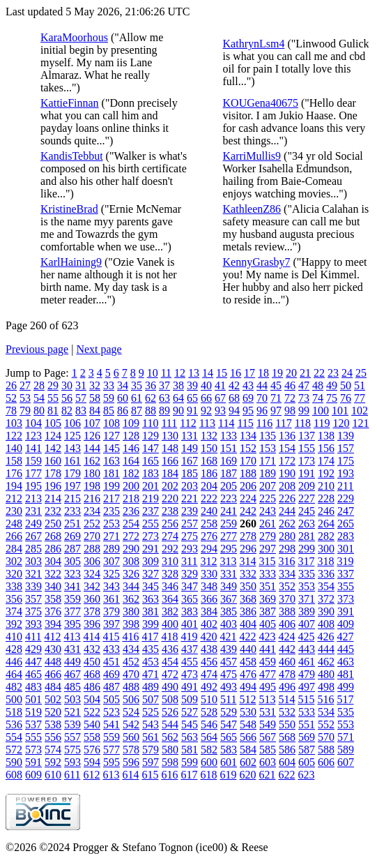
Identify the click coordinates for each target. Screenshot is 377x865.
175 (345, 461)
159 (33, 461)
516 (325, 699)
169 (228, 461)
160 (53, 461)
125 (72, 436)
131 (189, 436)
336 (326, 574)
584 (248, 749)
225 (267, 498)
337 (345, 574)
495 (267, 687)
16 (235, 373)
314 (247, 561)
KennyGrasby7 (257, 262)
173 (306, 461)
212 (14, 498)
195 (33, 486)
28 (39, 385)
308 (131, 561)
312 (208, 561)
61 (136, 398)
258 (209, 523)
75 (331, 398)
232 (53, 511)
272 (131, 536)
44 (262, 385)
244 (287, 511)
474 (209, 674)
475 (228, 674)
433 (111, 649)
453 (150, 662)
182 (131, 473)
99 (303, 410)
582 (209, 749)
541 (111, 724)
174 (326, 461)
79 (25, 410)
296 (248, 549)
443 (306, 649)
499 (345, 687)
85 (108, 410)
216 (92, 498)
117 (283, 423)
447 (33, 662)
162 (92, 461)
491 (189, 687)
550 (287, 724)
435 (150, 649)
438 (209, 649)
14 (207, 373)
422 (247, 636)
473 (189, 674)
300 (326, 549)
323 (72, 574)
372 (326, 599)
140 (14, 448)
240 (209, 511)
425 (306, 636)
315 (267, 561)
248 (14, 523)
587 (306, 749)
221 (189, 498)
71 (276, 398)
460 (287, 662)
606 (326, 762)
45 (276, 385)
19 (277, 373)
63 (164, 398)
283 (345, 536)
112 (188, 423)
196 (53, 486)
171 (267, 461)
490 (170, 687)
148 (170, 448)
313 (228, 561)
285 (33, 549)
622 (286, 775)
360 (92, 599)
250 (53, 523)
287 (72, 549)
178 (53, 473)
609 (33, 775)
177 (33, 473)
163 (111, 461)
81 (53, 410)
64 (178, 398)
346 (170, 586)
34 (122, 385)
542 (131, 724)
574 (53, 749)
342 (92, 586)
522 (92, 712)
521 (72, 712)
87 (136, 410)
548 (248, 724)
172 (287, 461)
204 (209, 486)
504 (92, 699)
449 (72, 662)
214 (53, 498)
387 (267, 611)
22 (319, 373)
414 (91, 636)
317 (306, 561)
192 (326, 473)
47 (303, 385)
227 (306, 498)
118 (303, 423)
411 (33, 636)
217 (111, 498)
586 (287, 749)
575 (72, 749)
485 (72, 687)
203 (189, 486)
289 (111, 549)
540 (92, 724)
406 (287, 624)
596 (131, 762)
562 (170, 737)
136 (287, 436)
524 (131, 712)
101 (340, 410)
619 (228, 775)
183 (150, 473)
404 (248, 624)
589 (345, 749)
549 (267, 724)
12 (179, 373)
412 (52, 636)
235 (111, 511)
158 (14, 461)
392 (14, 624)
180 (92, 473)
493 (228, 687)
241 (228, 511)
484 (53, 687)
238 (170, 511)
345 (150, 586)
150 (209, 448)
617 (188, 775)
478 (287, 674)
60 (122, 398)
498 (326, 687)
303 (33, 561)
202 (170, 486)
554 (14, 737)
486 (92, 687)
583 (228, 749)
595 (111, 762)
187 (228, 473)
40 (206, 385)
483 (33, 687)
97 (276, 410)
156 (326, 448)
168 (209, 461)
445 (345, 649)
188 (248, 473)
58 (94, 398)
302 (14, 561)
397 (111, 624)
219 (150, 498)
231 (33, 511)
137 (306, 436)
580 (170, 749)
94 (234, 410)
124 (53, 436)
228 (326, 498)
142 (53, 448)
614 (130, 775)
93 (220, 410)
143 (72, 448)
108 (111, 423)
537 (33, 724)
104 (33, 423)
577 (111, 749)
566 (248, 737)
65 (192, 398)
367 (228, 599)
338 (14, 586)
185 (189, 473)
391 (345, 611)
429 (33, 649)
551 (306, 724)
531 (267, 712)
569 (306, 737)
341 (72, 586)
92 (206, 410)
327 (150, 574)
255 (150, 523)
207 (267, 486)
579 (150, 749)
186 (209, 473)
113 (207, 423)
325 (111, 574)
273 (150, 536)
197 (72, 486)
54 (39, 398)
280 (287, 536)
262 (287, 523)
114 (226, 423)
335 (306, 574)
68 (234, 398)
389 (306, 611)
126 (92, 436)
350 (248, 586)
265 (345, 523)
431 (72, 649)
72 (289, 398)
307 (111, 561)
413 (71, 636)
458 (248, 662)
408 (326, 624)
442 (287, 649)
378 (92, 611)
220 (170, 498)
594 (92, 762)
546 (209, 724)
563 (189, 737)
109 (131, 423)
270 (92, 536)
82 (66, 410)
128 (131, 436)
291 (150, 549)
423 (267, 636)
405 (267, 624)
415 (110, 636)
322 (53, 574)
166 (170, 461)
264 (326, 523)
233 (72, 511)
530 (248, 712)
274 (170, 536)
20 (291, 373)
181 (111, 473)
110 (150, 423)
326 (131, 574)
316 (286, 561)
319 (345, 561)
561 (150, 737)
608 (14, 775)
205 (228, 486)
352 (287, 586)
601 (228, 762)
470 (131, 674)
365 (189, 599)
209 (306, 486)
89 (164, 410)
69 (248, 398)
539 (72, 724)
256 (170, 523)
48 (317, 385)
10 (152, 373)
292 (170, 549)
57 (80, 398)
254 (131, 523)
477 (267, 674)
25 (361, 373)
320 (14, 574)
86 (122, 410)
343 (111, 586)
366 (209, 599)
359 (72, 599)
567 (267, 737)
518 (14, 712)
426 (325, 636)
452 (131, 662)
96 (262, 410)
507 (150, 699)
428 (14, 649)
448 (53, 662)
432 (92, 649)
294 (209, 549)
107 (92, 423)
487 (111, 687)
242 (248, 511)
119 (322, 423)
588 (326, 749)
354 (326, 586)
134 (248, 436)
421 (228, 636)
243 (267, 511)
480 (326, 674)
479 (306, 674)
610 (53, 775)
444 (326, 649)
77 (359, 398)
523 (111, 712)
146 (131, 448)
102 (359, 410)
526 (170, 712)
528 (209, 712)
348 (209, 586)
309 (150, 561)
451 (111, 662)
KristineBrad (69, 209)
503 (72, 699)
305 (72, 561)
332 (248, 574)
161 (72, 461)
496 (287, 687)
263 (306, 523)
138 (326, 436)
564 (209, 737)
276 (209, 536)
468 (92, 674)
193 (345, 473)
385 (228, 611)
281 (306, 536)
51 (359, 385)
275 (189, 536)
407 (306, 624)
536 (14, 724)
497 (306, 687)
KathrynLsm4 (254, 44)
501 (33, 699)
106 (72, 423)
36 (150, 385)
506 (131, 699)
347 (189, 586)
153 (267, 448)
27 (25, 385)
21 (305, 373)
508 (170, 699)
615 (149, 775)
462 (326, 662)
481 (345, 674)
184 (170, 473)
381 (150, 611)
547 (228, 724)
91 (192, 410)
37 (164, 385)
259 (228, 523)
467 (72, 674)
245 (306, 511)
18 (263, 373)
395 (72, 624)
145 (111, 448)
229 (345, 498)
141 (33, 448)
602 (248, 762)
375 (33, 611)
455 (189, 662)
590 (14, 762)
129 (150, 436)
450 (92, 662)
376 (53, 611)
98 (289, 410)
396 (92, 624)
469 (111, 674)
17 (249, 373)
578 (131, 749)
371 (306, 599)
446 (14, 662)
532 (287, 712)
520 (53, 712)
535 (345, 712)
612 (91, 775)
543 (150, 724)
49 (331, 385)
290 (131, 549)
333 (267, 574)
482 (14, 687)
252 (92, 523)
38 (178, 385)
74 (317, 398)
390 (326, 611)
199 (111, 486)
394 (53, 624)
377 (72, 611)
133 (228, 436)
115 (245, 423)
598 (170, 762)
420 (208, 636)
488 (131, 687)
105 (53, 423)
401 (189, 624)
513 (267, 699)
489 (150, 687)
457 (228, 662)
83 (80, 410)
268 (53, 536)
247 (345, 511)
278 (248, 536)
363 (150, 599)
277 (228, 536)
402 (209, 624)
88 (150, 410)
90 (178, 410)
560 (131, 737)
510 (209, 699)
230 (14, 511)
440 (248, 649)
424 (286, 636)
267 (33, 536)
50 (345, 385)
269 (72, 536)
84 (94, 410)
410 (14, 636)
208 (287, 486)
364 (170, 599)
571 (345, 737)
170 (248, 461)
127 (111, 436)
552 (326, 724)
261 (267, 523)
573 (33, 749)
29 (53, 385)
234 (92, 511)
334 (287, 574)
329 (189, 574)
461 (306, 662)
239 (189, 511)
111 (169, 423)
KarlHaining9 (71, 262)
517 (345, 699)
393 (33, 624)
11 (166, 373)
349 (228, 586)
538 (53, 724)
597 (150, 762)
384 (209, 611)
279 (267, 536)
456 (209, 662)
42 (234, 385)
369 (267, 599)
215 (72, 498)
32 (94, 385)
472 (170, 674)
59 (108, 398)
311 (189, 561)
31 (80, 385)
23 (333, 373)
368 (248, 599)
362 (131, 599)
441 (267, 649)
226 (287, 498)
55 (53, 398)
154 (287, 448)
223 (228, 498)
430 (53, 649)
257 (189, 523)
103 (14, 423)
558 (92, 737)
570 (326, 737)
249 (33, 523)
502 (53, 699)
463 (345, 662)
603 (267, 762)
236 (131, 511)
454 (170, 662)
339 (33, 586)
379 (111, 611)
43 (248, 385)
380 (131, 611)
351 (267, 586)
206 (248, 486)
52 (11, 398)
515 (306, 699)
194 (14, 486)
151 (228, 448)
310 (170, 561)
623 (306, 775)
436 (170, 649)
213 (33, 498)
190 (287, 473)
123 (33, 436)
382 (170, 611)
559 (111, 737)
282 (326, 536)
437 (189, 649)
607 (345, 762)
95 (248, 410)
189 (267, 473)
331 (228, 574)
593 (72, 762)
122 (14, 436)
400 (170, 624)
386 (248, 611)
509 (189, 699)
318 (325, 561)
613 (110, 775)
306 (92, 561)
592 (53, 762)
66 (206, 398)
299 (306, 549)
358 (53, 599)
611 (72, 775)
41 (220, 385)
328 (170, 574)
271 (111, 536)
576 (92, 749)
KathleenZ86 (252, 209)
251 (72, 523)
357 (33, 599)
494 (248, 687)
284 (14, 549)
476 (248, 674)
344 (131, 586)
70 (262, 398)
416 (130, 636)
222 (209, 498)
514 (286, 699)
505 (111, 699)
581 (189, 749)
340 (53, 586)
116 (264, 423)
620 (247, 775)
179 (72, 473)
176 (14, 473)
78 (11, 410)
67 (220, 398)
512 (247, 699)
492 (209, 687)
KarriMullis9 (252, 156)
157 (345, 448)
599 (189, 762)
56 (66, 398)
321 (33, 574)
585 (267, 749)
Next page (98, 349)
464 (14, 674)
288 (92, 549)
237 (150, 511)
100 (320, 410)
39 (192, 385)
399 (150, 624)
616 (169, 775)
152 (248, 448)
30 (66, 385)
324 (92, 574)
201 (150, 486)
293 (189, 549)
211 (345, 486)
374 (14, 611)
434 (131, 649)
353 (306, 586)
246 (326, 511)
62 (150, 398)
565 (228, 737)
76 (345, 398)
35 (136, 385)
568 (287, 737)
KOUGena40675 (260, 103)
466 (53, 674)
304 (53, 561)
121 (360, 423)
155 (306, 448)
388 (287, 611)
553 (345, 724)
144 (92, 448)
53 (25, 398)
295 (228, 549)
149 (189, 448)
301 (345, 549)
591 (33, 762)
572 (14, 749)
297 (267, 549)
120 (340, 423)
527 (189, 712)
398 (131, 624)
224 (248, 498)
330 (209, 574)
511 (228, 699)
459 (267, 662)
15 (221, 373)
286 (53, 549)
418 (169, 636)
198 (92, 486)
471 (150, 674)
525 (150, 712)
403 (228, 624)
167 (189, 461)
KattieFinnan (69, 103)
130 (170, 436)
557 (72, 737)
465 (33, 674)
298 (287, 549)
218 (131, 498)
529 (228, 712)
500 (14, 699)
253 (111, 523)
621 (267, 775)
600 (209, 762)
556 (53, 737)
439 (228, 649)
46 (289, 385)
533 (306, 712)
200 (131, 486)
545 (189, 724)
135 (267, 436)
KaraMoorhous (74, 37)
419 (188, 636)
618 (208, 775)
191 (306, 473)
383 (189, 611)
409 (345, 624)
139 (345, 436)
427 (345, 636)
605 (306, 762)
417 (149, 636)
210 (326, 486)
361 (111, 599)
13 (193, 373)
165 (150, 461)
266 (14, 536)
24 (347, 373)
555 (33, 737)
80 (39, 410)
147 (150, 448)
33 (108, 385)
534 (326, 712)
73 (303, 398)
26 (11, 385)
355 (345, 586)
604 (287, 762)
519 (33, 712)
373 (345, 599)
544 (170, 724)
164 (131, 461)
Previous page (37, 349)
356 (14, 599)
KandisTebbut (71, 156)
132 (209, 436)
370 (287, 599)
